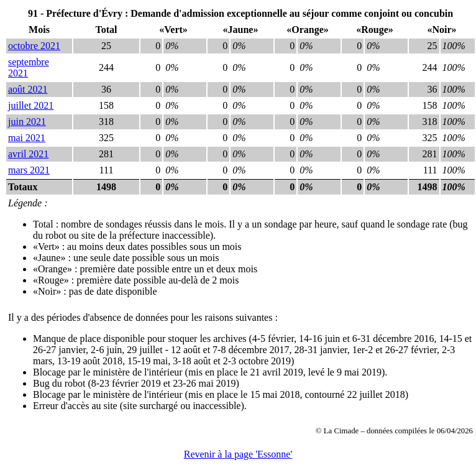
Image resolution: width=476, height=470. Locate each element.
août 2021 (28, 89)
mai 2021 (26, 137)
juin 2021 (27, 121)
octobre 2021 (34, 45)
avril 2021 (28, 154)
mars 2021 (29, 170)
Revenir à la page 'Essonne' (238, 454)
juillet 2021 (30, 105)
